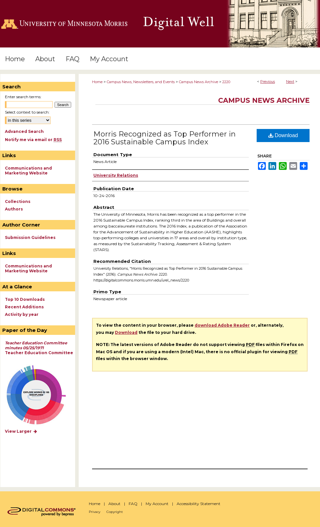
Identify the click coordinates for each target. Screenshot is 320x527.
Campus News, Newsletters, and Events (141, 82)
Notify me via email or (33, 139)
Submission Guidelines (30, 237)
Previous (267, 81)
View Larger (21, 431)
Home (97, 82)
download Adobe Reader (222, 325)
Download (283, 135)
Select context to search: (27, 112)
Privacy (94, 512)
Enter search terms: (23, 96)
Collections (17, 201)
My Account (157, 503)
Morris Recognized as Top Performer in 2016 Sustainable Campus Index (164, 138)
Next (290, 81)
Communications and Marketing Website (28, 170)
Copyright (114, 512)
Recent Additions (24, 306)
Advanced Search (24, 131)
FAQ (133, 503)
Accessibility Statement (198, 503)
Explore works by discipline (40, 395)
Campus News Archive (198, 82)
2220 (226, 82)
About (114, 503)
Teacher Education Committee (39, 347)
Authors (14, 209)
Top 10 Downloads (25, 299)
